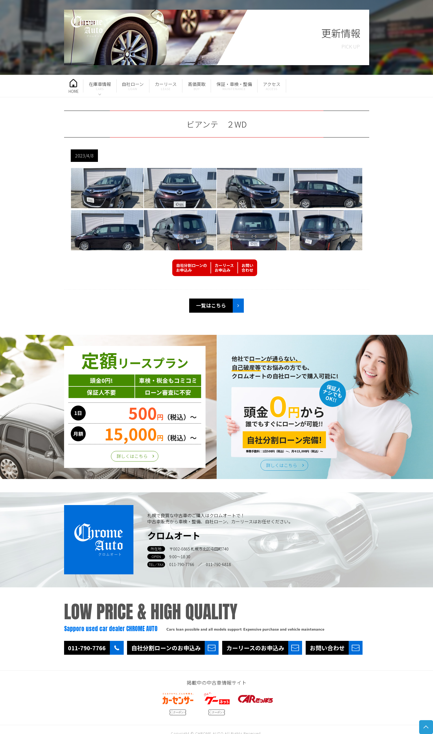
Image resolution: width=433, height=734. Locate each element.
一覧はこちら (211, 305)
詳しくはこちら (132, 456)
